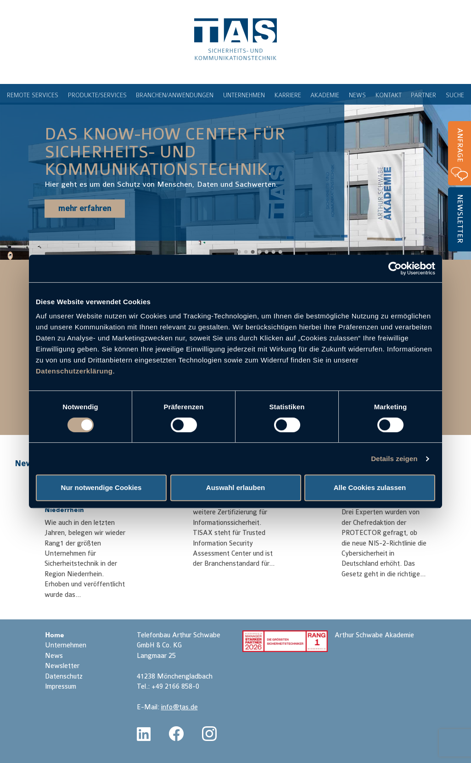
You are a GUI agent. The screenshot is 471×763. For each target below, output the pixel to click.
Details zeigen (394, 458)
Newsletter (460, 218)
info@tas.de (179, 707)
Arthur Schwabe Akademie (374, 635)
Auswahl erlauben (235, 487)
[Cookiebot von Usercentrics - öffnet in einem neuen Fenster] (395, 268)
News (25, 463)
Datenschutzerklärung (74, 371)
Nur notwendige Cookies (101, 487)
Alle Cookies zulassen (370, 487)
